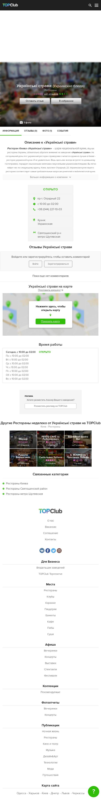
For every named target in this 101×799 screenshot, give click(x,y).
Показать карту (50, 321)
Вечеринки (50, 650)
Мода (50, 768)
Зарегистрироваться (58, 264)
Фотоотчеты (50, 702)
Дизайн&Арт (50, 756)
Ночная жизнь (50, 731)
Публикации (50, 725)
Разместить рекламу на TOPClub (50, 406)
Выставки (50, 663)
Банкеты (51, 615)
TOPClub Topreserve (50, 574)
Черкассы (78, 793)
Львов (66, 793)
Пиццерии (50, 609)
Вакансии (50, 526)
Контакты (50, 539)
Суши (50, 634)
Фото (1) (47, 130)
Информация (11, 130)
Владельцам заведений (50, 567)
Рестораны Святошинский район (26, 488)
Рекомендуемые (50, 692)
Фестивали (50, 675)
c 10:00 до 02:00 (48, 204)
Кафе (50, 621)
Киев (45, 793)
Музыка (50, 750)
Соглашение (50, 533)
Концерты (50, 656)
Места (50, 584)
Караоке (50, 603)
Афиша (50, 644)
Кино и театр (50, 743)
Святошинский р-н (49, 233)
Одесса (21, 793)
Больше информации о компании (50, 177)
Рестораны (51, 90)
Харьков (34, 793)
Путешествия (50, 775)
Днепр (55, 793)
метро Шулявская (49, 236)
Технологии (50, 762)
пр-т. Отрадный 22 (48, 198)
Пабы (50, 627)
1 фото (27, 122)
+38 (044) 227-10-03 (50, 209)
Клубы (50, 596)
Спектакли (50, 669)
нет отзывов (51, 93)
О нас (50, 520)
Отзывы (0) (30, 130)
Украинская (45, 224)
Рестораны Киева (17, 483)
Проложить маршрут (50, 290)
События (62, 130)
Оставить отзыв (35, 100)
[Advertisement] (50, 36)
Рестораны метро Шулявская (24, 494)
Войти (35, 264)
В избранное (66, 100)
